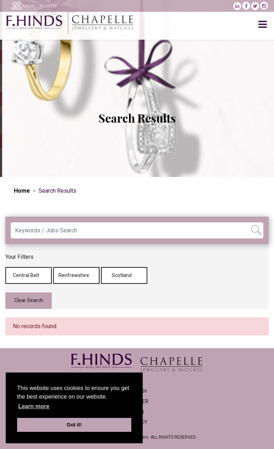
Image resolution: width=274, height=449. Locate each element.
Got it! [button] (74, 425)
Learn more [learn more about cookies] (33, 406)
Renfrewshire (76, 275)
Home (22, 190)
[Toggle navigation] (263, 24)
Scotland (124, 275)
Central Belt (28, 275)
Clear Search (28, 300)
